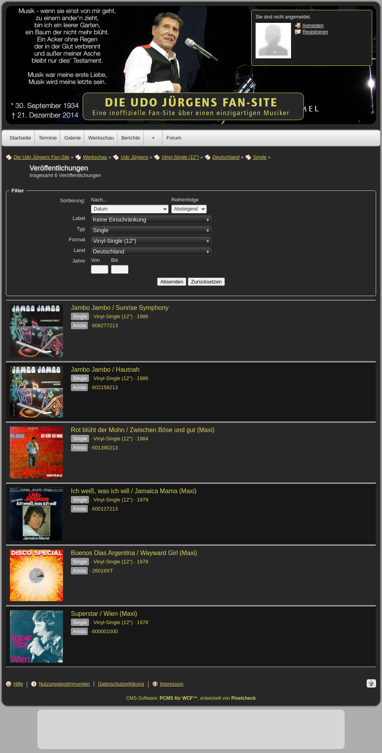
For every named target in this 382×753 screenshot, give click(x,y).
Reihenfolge (184, 200)
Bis (114, 260)
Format (77, 239)
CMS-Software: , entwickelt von (191, 698)
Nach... (99, 200)
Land (79, 250)
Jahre (78, 261)
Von (95, 260)
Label (78, 218)
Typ (81, 229)
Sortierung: (72, 200)
